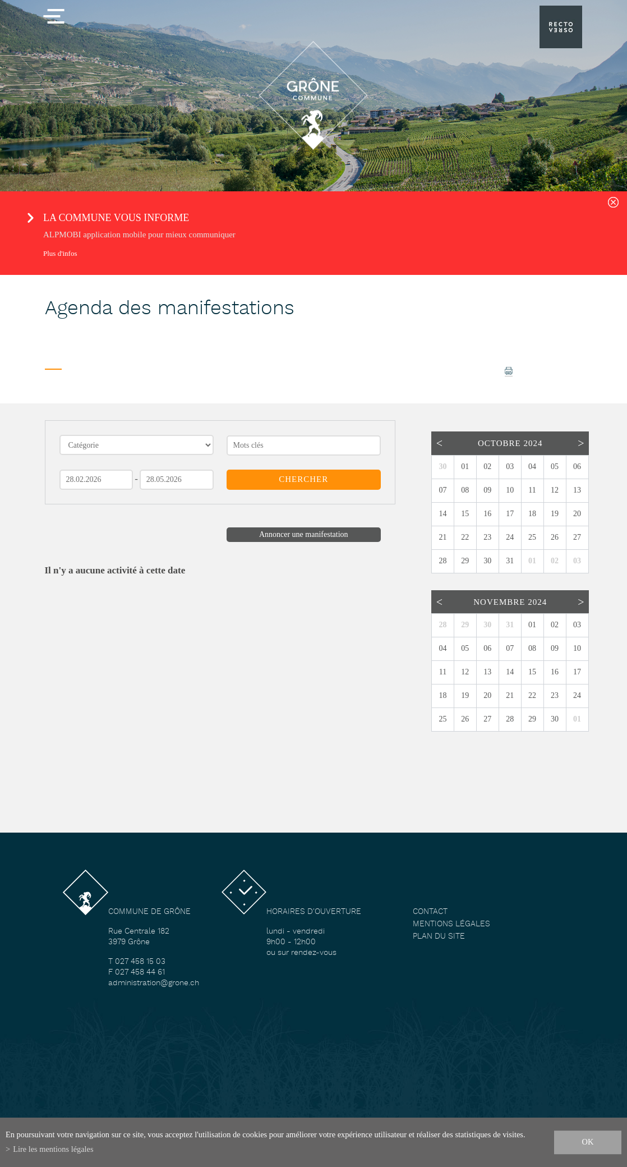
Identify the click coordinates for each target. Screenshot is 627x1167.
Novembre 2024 (510, 602)
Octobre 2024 (510, 443)
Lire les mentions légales (53, 1149)
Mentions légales (451, 924)
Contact (430, 912)
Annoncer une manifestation (303, 534)
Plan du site (439, 936)
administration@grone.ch (153, 983)
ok (588, 1141)
